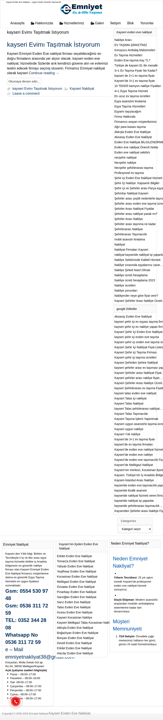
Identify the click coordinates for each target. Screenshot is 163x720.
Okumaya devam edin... (24, 81)
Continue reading (44, 73)
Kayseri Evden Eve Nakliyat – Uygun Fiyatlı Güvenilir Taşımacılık (33, 2)
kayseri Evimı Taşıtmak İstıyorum (38, 32)
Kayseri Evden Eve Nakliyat (69, 713)
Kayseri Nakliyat (82, 89)
